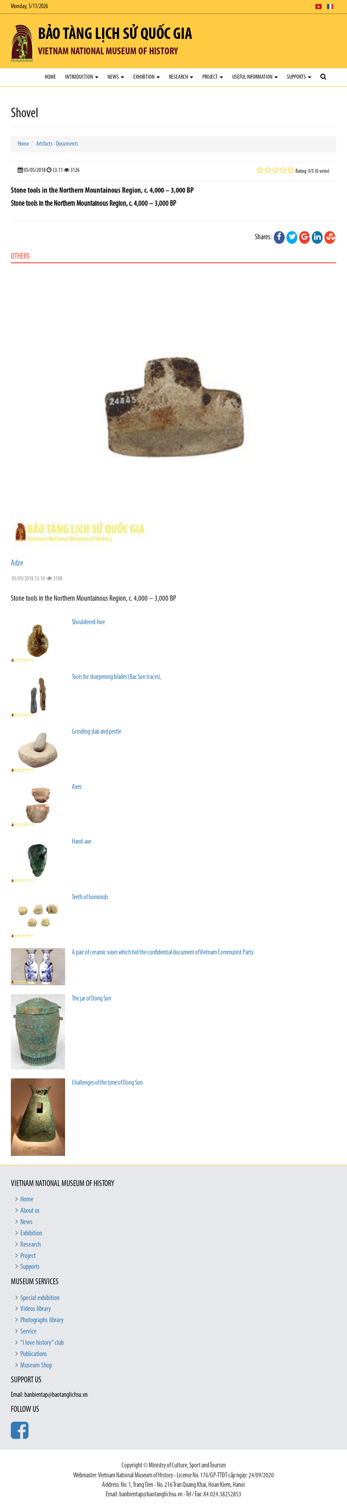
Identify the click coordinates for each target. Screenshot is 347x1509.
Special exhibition (39, 1298)
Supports (299, 77)
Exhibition (146, 77)
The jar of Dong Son (91, 999)
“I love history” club (42, 1343)
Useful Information (255, 77)
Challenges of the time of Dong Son (107, 1083)
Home (50, 77)
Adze (17, 563)
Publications (33, 1354)
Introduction (81, 77)
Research (181, 77)
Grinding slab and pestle (96, 732)
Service (28, 1331)
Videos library (35, 1309)
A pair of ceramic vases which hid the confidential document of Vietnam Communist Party (162, 952)
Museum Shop (36, 1365)
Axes (76, 787)
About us (30, 1211)
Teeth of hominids (90, 897)
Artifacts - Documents (57, 144)
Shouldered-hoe (88, 622)
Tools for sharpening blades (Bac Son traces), (117, 677)
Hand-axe (81, 842)
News (116, 77)
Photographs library (42, 1320)
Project (212, 77)
